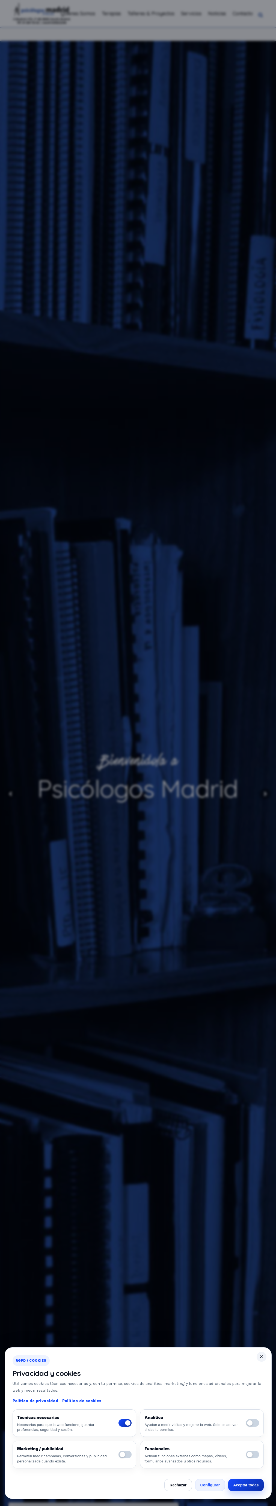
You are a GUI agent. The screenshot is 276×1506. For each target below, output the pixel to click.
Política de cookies (81, 1400)
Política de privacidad (35, 1400)
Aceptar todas (246, 1485)
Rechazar (178, 1485)
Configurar (210, 1485)
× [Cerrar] (261, 1356)
